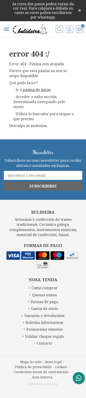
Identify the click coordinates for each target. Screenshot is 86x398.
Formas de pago (44, 301)
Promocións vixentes (44, 329)
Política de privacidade (33, 367)
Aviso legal (53, 362)
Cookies (61, 367)
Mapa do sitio (31, 362)
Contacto (44, 343)
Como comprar (44, 287)
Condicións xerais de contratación (41, 372)
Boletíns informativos (44, 322)
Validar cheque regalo (44, 336)
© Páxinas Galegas (43, 384)
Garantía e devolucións (44, 315)
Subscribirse (43, 186)
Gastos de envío (44, 308)
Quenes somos (44, 294)
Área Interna (42, 377)
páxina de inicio (36, 89)
